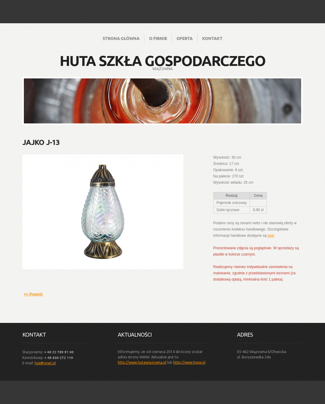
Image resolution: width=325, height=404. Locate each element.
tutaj (270, 235)
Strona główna (121, 38)
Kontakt (212, 38)
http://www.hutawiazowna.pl (142, 362)
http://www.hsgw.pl (189, 362)
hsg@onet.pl (45, 363)
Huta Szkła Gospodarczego (162, 60)
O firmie (158, 38)
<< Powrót (33, 294)
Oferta (185, 38)
